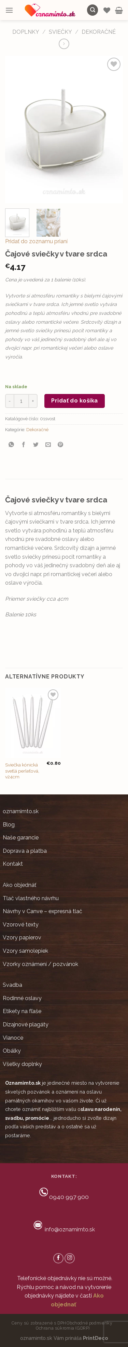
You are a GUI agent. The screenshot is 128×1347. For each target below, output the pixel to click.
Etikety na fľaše (22, 1011)
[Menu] (9, 10)
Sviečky (60, 32)
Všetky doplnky (22, 1064)
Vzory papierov (22, 937)
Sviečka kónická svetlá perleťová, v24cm (22, 770)
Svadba (12, 985)
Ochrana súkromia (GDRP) (63, 1328)
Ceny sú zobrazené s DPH (39, 1323)
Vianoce (13, 1038)
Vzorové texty (21, 924)
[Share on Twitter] (36, 445)
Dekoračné (99, 32)
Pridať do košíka (74, 400)
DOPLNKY (25, 32)
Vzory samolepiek (25, 951)
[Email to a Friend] (48, 445)
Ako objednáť (19, 885)
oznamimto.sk (21, 811)
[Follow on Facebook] (58, 1258)
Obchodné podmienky (89, 1323)
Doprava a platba (25, 851)
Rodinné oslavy (22, 998)
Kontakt (13, 864)
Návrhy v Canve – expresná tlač (42, 911)
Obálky (12, 1051)
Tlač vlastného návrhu (31, 898)
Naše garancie (21, 837)
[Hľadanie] (92, 10)
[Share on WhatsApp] (11, 445)
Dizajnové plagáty (25, 1024)
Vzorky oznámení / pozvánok (40, 964)
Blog (9, 824)
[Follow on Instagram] (70, 1258)
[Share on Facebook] (23, 445)
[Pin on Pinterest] (60, 445)
